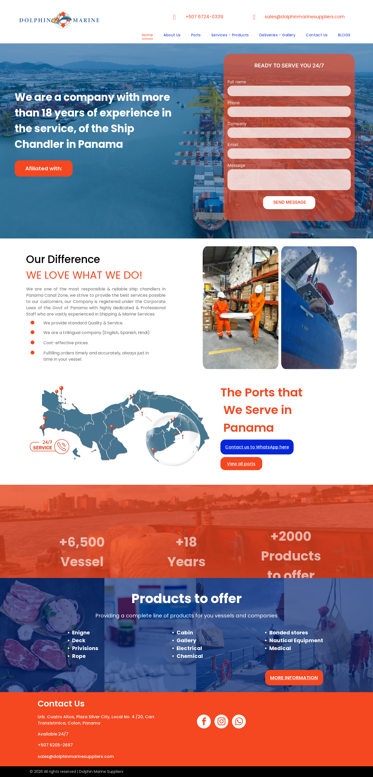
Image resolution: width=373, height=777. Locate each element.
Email (233, 144)
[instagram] (221, 722)
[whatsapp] (239, 722)
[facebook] (204, 722)
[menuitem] (148, 35)
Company (237, 123)
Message (236, 165)
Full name (237, 81)
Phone (234, 102)
